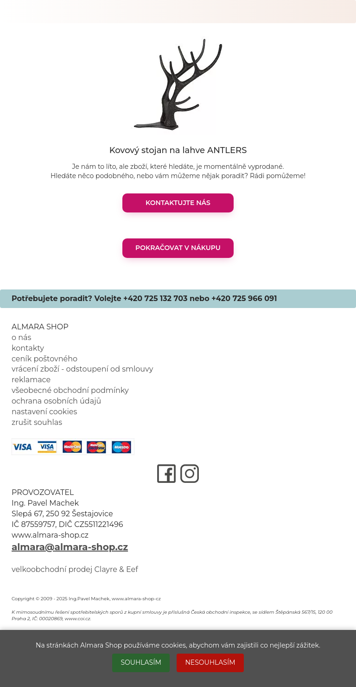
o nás (21, 337)
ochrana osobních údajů (56, 401)
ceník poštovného (44, 358)
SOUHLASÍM (141, 662)
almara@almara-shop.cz (70, 546)
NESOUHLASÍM (210, 662)
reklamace (31, 379)
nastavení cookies (44, 411)
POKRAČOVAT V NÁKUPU (178, 248)
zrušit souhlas (37, 422)
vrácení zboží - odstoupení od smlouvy (82, 369)
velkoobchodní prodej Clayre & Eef (75, 569)
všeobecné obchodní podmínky (70, 390)
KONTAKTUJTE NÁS (178, 203)
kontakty (28, 348)
